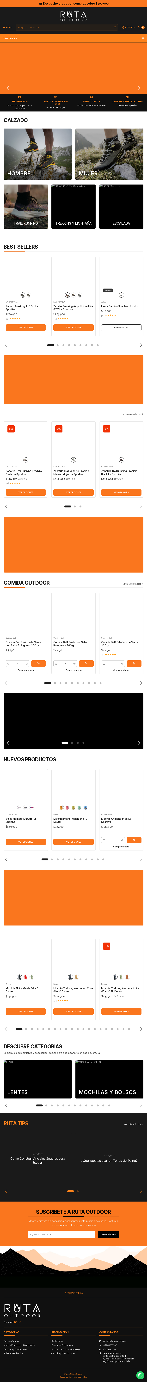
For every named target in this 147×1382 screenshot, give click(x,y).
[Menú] (7, 27)
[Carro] (141, 27)
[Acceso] (129, 27)
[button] (50, 345)
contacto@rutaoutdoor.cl (112, 1341)
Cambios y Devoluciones (63, 1353)
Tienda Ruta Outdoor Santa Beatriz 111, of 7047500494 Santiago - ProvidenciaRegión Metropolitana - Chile (116, 1357)
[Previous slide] (8, 88)
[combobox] (67, 27)
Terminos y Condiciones (15, 1349)
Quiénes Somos (11, 1341)
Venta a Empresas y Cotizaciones (19, 1345)
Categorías (73, 38)
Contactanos (57, 1341)
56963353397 (107, 1349)
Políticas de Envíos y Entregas (65, 1349)
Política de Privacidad (14, 1353)
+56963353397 (108, 1345)
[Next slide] (139, 88)
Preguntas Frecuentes (62, 1345)
